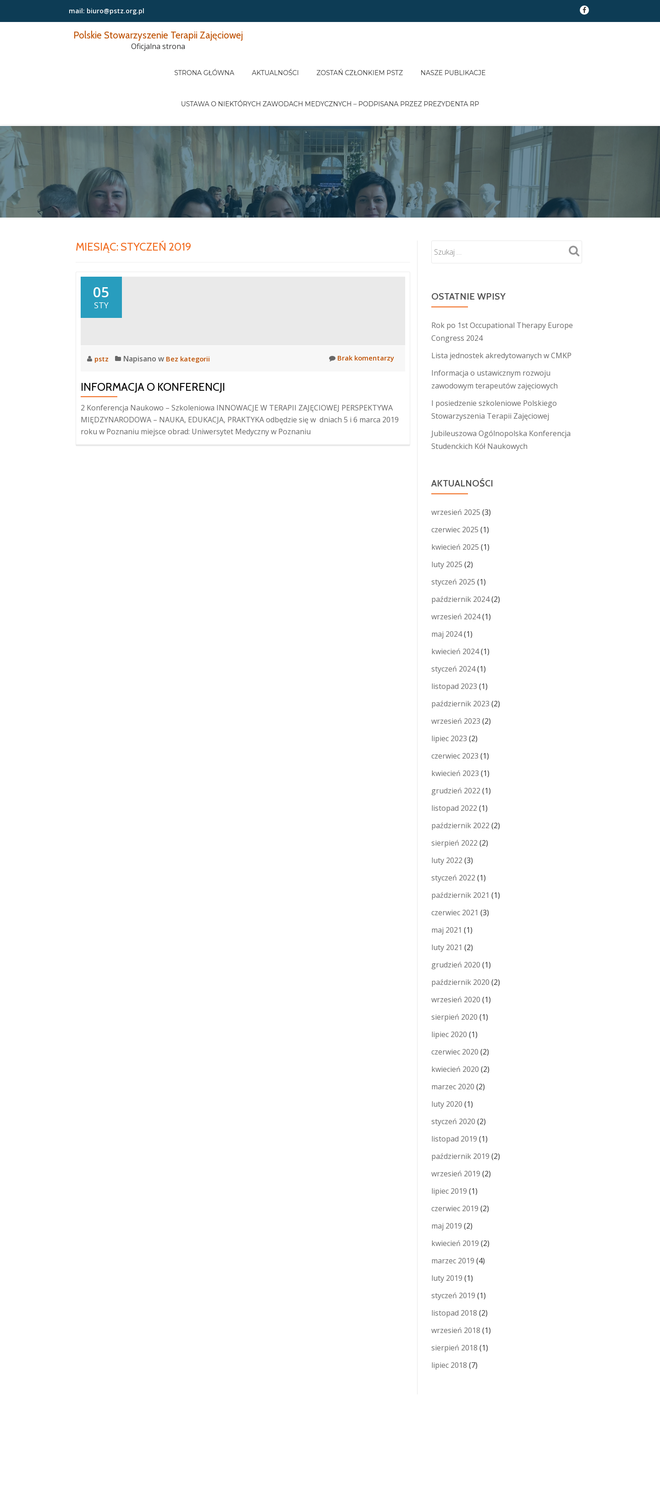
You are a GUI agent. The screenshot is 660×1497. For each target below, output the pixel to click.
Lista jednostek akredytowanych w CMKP (501, 317)
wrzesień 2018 (455, 1292)
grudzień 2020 (455, 926)
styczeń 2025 (453, 543)
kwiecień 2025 (455, 508)
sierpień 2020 (454, 978)
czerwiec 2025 (454, 491)
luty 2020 (446, 1065)
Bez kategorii (190, 403)
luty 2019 (446, 1240)
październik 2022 (460, 787)
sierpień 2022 (454, 804)
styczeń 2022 (453, 839)
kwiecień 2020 (455, 1031)
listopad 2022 (454, 770)
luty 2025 (446, 526)
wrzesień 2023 (455, 682)
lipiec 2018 (449, 1327)
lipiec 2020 (449, 996)
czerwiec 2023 (454, 717)
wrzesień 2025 (455, 474)
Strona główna (217, 64)
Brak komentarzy (359, 402)
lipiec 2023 (449, 700)
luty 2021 (446, 909)
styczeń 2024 (453, 630)
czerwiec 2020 (454, 1013)
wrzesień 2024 (455, 578)
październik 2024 (460, 561)
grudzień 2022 (455, 752)
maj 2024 (446, 595)
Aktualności (279, 64)
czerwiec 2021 (454, 874)
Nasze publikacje (440, 64)
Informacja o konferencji (153, 430)
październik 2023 (460, 665)
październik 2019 (460, 1118)
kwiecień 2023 (455, 735)
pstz (103, 403)
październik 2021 (460, 857)
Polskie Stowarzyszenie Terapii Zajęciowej (168, 34)
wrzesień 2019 (455, 1135)
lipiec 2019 (449, 1152)
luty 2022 (446, 822)
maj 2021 (446, 891)
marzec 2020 (452, 1048)
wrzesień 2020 (455, 961)
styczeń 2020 (453, 1083)
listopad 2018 (454, 1274)
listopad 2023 (454, 648)
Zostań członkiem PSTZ (355, 64)
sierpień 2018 (454, 1309)
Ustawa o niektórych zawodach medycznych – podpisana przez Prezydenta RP (330, 76)
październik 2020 (460, 944)
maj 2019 (446, 1187)
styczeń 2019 (453, 1257)
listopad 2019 (454, 1100)
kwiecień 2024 (455, 613)
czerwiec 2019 (454, 1170)
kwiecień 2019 (455, 1205)
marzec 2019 (452, 1222)
